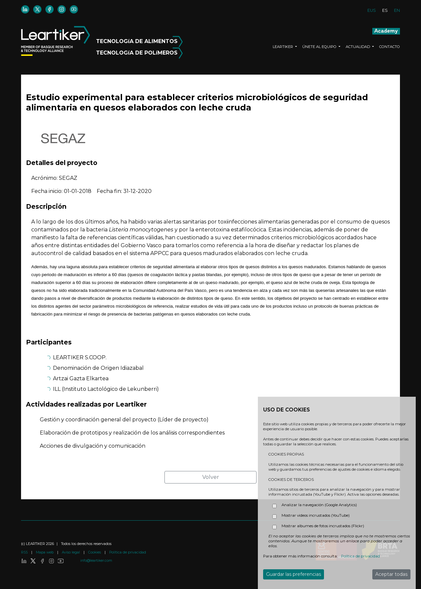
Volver (210, 477)
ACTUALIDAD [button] (358, 46)
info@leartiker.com (96, 560)
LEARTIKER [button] (283, 46)
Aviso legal (71, 552)
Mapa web (45, 552)
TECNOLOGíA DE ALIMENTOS (139, 40)
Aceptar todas (391, 574)
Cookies (95, 552)
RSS (25, 552)
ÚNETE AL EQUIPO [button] (319, 46)
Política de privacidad (127, 552)
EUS (371, 10)
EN (397, 10)
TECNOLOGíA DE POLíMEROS (139, 51)
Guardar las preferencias (293, 574)
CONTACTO (389, 46)
